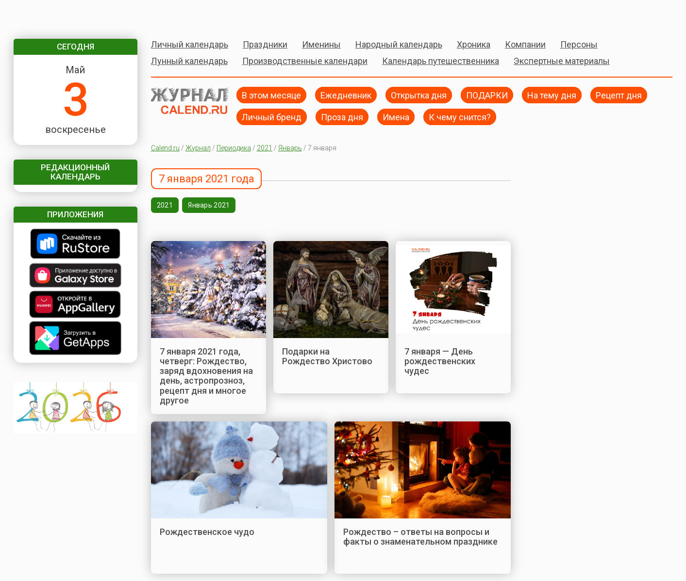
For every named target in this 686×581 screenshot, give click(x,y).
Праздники (265, 44)
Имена (396, 117)
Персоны (579, 44)
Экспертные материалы (562, 61)
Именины (321, 44)
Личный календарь (189, 44)
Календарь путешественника (440, 61)
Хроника (473, 44)
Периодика (234, 148)
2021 (264, 148)
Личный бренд (271, 117)
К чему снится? (460, 117)
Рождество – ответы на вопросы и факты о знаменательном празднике (420, 537)
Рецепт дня (619, 95)
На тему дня (551, 95)
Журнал (198, 148)
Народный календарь (398, 44)
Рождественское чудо (207, 532)
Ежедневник (345, 95)
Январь (290, 148)
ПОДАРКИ (487, 95)
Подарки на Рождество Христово (327, 356)
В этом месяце (271, 95)
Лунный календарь (189, 61)
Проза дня (342, 117)
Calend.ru (165, 148)
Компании (525, 44)
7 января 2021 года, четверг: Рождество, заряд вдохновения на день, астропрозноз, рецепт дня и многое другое (206, 375)
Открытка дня (419, 95)
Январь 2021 (209, 205)
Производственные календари (305, 61)
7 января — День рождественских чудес (439, 361)
